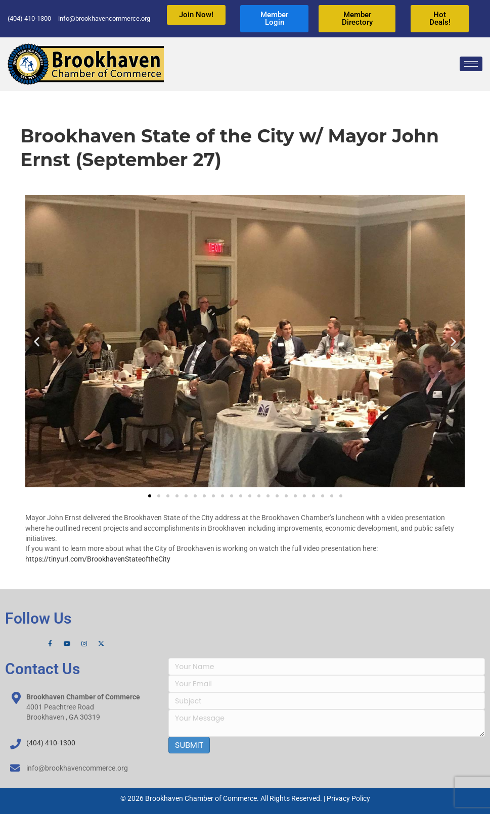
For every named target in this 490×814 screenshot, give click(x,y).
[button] (36, 341)
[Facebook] (50, 643)
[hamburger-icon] (471, 64)
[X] (101, 643)
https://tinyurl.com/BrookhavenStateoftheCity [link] (97, 559)
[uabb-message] (326, 723)
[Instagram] (84, 643)
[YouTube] (67, 643)
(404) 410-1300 (50, 743)
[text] (326, 666)
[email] (326, 683)
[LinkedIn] (118, 643)
